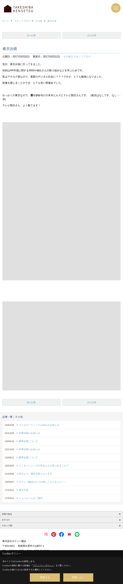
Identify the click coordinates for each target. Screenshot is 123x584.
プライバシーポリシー (43, 565)
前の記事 (31, 35)
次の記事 (91, 35)
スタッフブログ (82, 56)
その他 (67, 56)
